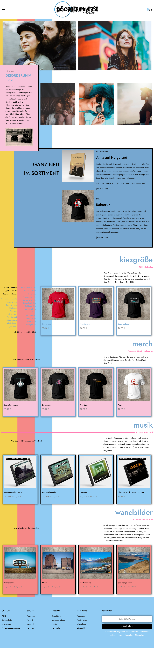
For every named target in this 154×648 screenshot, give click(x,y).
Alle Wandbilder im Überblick (26, 528)
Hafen (45, 582)
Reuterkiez (47, 323)
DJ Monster (47, 405)
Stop (120, 405)
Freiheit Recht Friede (13, 492)
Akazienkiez (85, 323)
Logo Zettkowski (11, 405)
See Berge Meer (125, 582)
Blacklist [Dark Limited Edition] (131, 492)
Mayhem (84, 492)
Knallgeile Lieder (50, 492)
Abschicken (127, 626)
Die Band (84, 405)
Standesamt (9, 582)
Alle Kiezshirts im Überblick (25, 332)
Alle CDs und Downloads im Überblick (26, 440)
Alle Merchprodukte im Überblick (26, 359)
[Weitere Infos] (102, 188)
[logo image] (75, 9)
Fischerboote (86, 582)
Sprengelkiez (124, 323)
